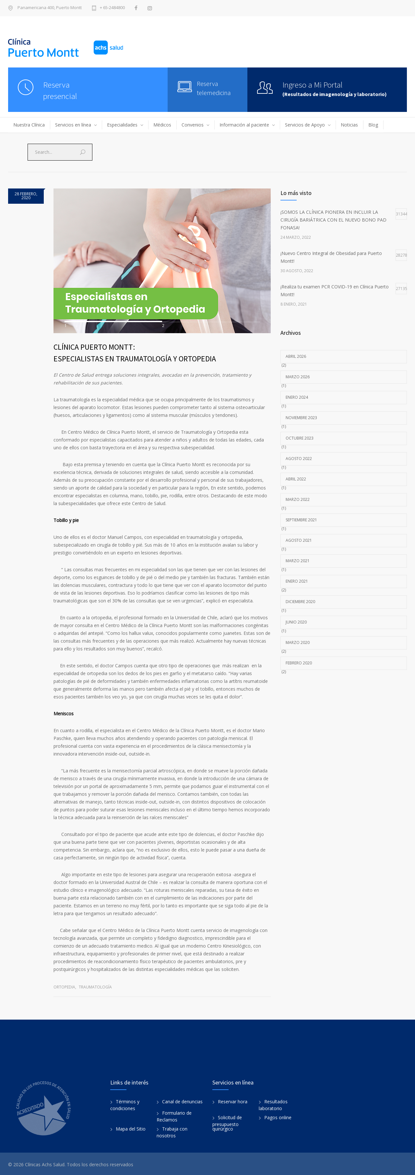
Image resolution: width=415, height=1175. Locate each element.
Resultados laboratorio (273, 1103)
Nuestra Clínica (29, 125)
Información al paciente (244, 125)
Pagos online (277, 1116)
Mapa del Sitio (131, 1127)
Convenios (193, 125)
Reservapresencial (60, 90)
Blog (373, 125)
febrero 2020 (299, 663)
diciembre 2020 (300, 601)
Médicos (162, 125)
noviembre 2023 (301, 417)
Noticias (349, 125)
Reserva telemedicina (214, 88)
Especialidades (122, 125)
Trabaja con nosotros (172, 1130)
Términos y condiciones (124, 1103)
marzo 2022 (298, 499)
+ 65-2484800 (112, 8)
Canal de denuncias (182, 1100)
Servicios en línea (73, 125)
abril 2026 (296, 356)
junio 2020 (296, 622)
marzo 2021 (298, 560)
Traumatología (95, 985)
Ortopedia (64, 985)
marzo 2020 (298, 642)
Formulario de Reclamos (174, 1114)
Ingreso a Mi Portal (312, 84)
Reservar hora (232, 1100)
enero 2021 (297, 581)
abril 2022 (296, 479)
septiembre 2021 (301, 520)
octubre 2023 (300, 438)
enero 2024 (297, 397)
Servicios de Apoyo (305, 125)
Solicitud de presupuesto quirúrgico (227, 1122)
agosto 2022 (299, 458)
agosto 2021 (299, 540)
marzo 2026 (298, 377)
